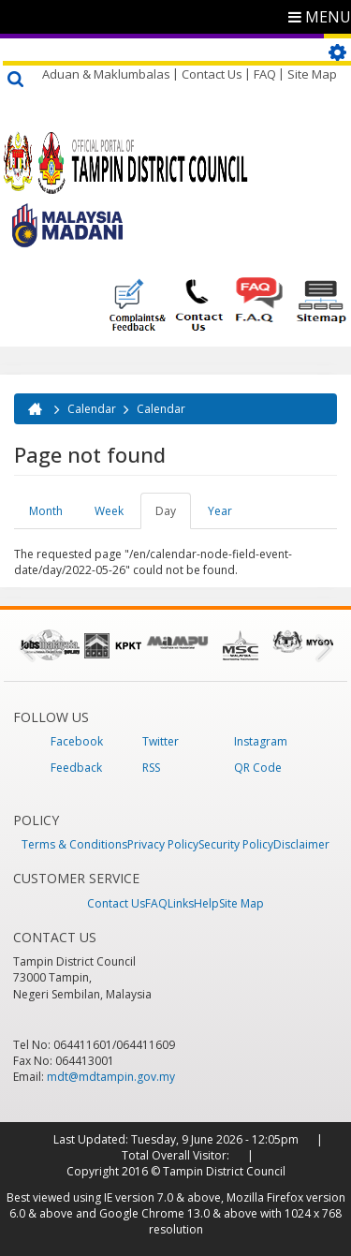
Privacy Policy (162, 844)
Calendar (91, 409)
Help (206, 903)
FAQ (265, 74)
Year (220, 511)
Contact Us (212, 74)
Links (181, 903)
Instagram (260, 741)
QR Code (258, 768)
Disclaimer (301, 844)
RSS (151, 768)
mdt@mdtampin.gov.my (111, 1077)
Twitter (160, 741)
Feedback (76, 768)
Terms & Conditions (74, 844)
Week (109, 511)
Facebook (77, 741)
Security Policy (235, 844)
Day (173, 516)
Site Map (312, 74)
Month (46, 511)
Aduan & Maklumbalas (106, 74)
